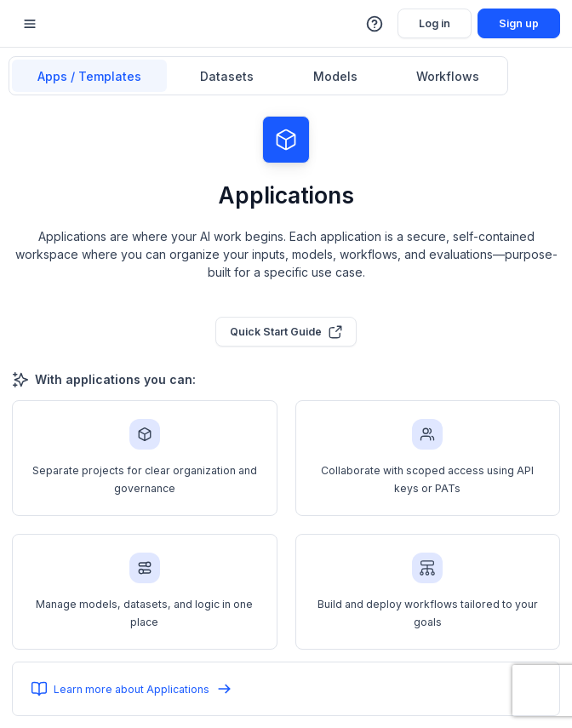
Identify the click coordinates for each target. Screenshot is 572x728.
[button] (375, 24)
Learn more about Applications (131, 688)
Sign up (519, 23)
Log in (434, 23)
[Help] (375, 24)
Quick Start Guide (286, 332)
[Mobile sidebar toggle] (30, 23)
